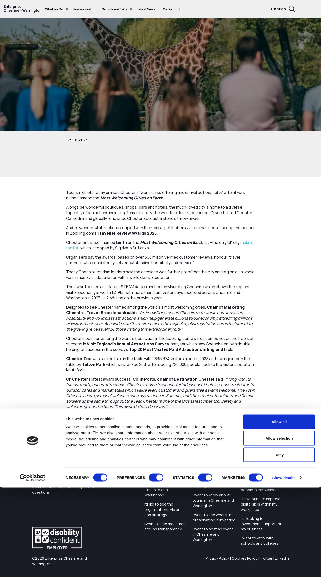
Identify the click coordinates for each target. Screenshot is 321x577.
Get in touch (172, 9)
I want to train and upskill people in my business (262, 487)
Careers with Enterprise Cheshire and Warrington (164, 490)
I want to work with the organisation (164, 473)
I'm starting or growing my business (260, 473)
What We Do (54, 9)
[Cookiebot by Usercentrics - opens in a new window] (32, 567)
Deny (279, 544)
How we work (82, 9)
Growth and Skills (114, 9)
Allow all (279, 511)
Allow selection (279, 528)
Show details (283, 567)
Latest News (146, 9)
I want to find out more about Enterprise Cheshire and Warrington (212, 478)
